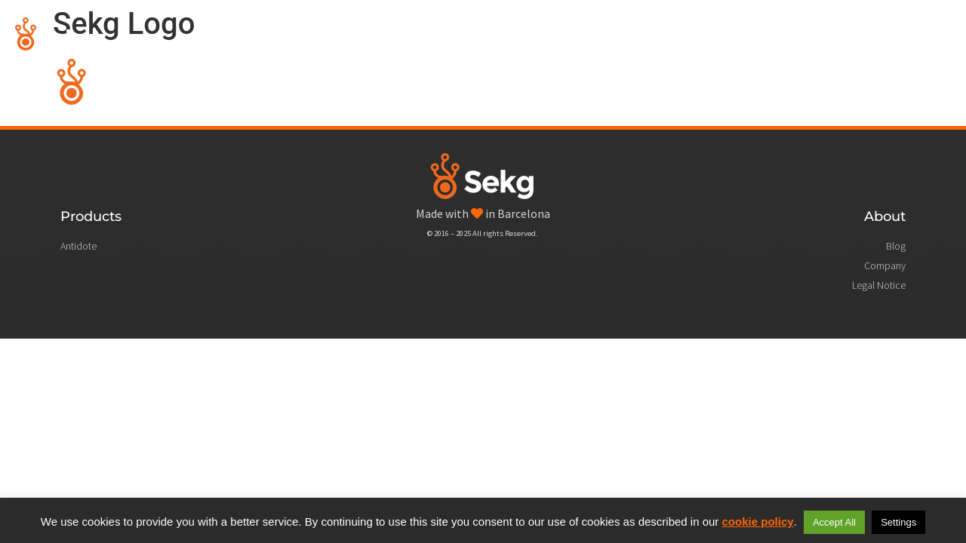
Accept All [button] (834, 522)
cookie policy (758, 521)
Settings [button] (898, 522)
